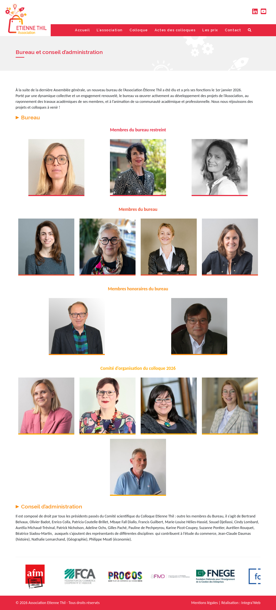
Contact (233, 30)
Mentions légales (204, 602)
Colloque (139, 30)
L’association (110, 30)
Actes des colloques (175, 30)
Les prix (210, 30)
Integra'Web (250, 602)
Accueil (82, 30)
